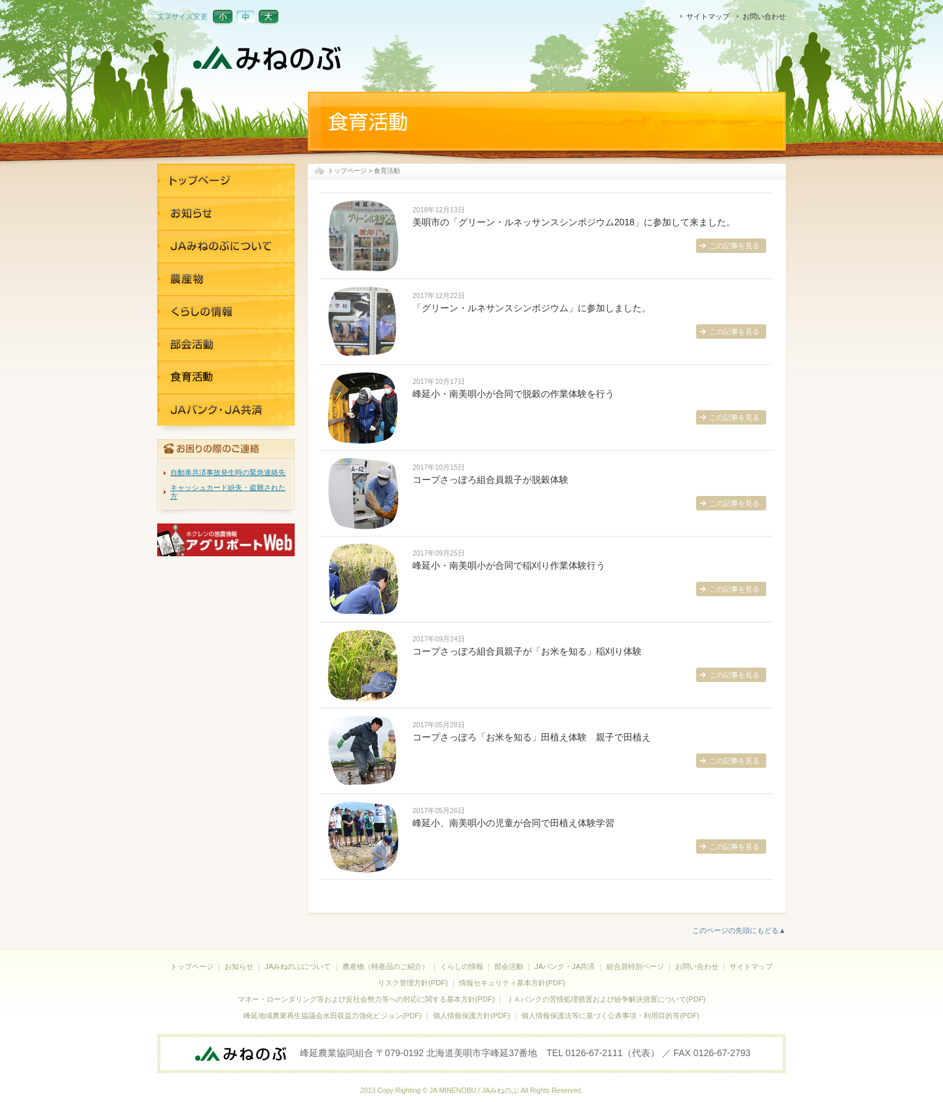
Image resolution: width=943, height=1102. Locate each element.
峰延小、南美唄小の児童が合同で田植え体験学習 (513, 823)
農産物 (226, 278)
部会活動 (508, 966)
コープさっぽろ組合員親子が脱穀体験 (490, 479)
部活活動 (226, 344)
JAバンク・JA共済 (226, 376)
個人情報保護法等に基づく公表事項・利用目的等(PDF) (610, 1015)
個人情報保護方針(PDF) (471, 1015)
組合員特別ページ (635, 966)
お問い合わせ (764, 16)
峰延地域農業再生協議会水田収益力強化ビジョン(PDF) (333, 1015)
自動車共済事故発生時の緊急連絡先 (228, 472)
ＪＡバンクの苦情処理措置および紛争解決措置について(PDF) (606, 999)
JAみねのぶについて (226, 245)
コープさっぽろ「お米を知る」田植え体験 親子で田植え (532, 737)
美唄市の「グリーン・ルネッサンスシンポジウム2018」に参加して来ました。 (574, 222)
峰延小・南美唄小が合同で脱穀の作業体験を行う (513, 394)
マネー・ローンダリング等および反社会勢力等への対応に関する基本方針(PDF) (366, 999)
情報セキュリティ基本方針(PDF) (512, 983)
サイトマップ (708, 16)
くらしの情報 (226, 311)
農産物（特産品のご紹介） (385, 966)
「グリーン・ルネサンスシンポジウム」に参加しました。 (532, 308)
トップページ (347, 170)
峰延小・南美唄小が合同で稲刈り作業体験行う (509, 565)
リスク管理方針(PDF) (413, 983)
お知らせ (226, 213)
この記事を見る (734, 246)
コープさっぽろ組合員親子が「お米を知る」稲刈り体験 (527, 651)
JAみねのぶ (268, 59)
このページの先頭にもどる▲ (739, 930)
